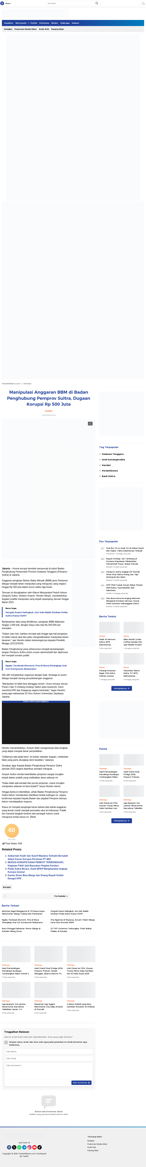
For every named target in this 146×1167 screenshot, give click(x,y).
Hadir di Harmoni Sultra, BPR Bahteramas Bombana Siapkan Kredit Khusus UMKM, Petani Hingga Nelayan (109, 647)
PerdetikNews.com (11, 383)
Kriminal (27, 383)
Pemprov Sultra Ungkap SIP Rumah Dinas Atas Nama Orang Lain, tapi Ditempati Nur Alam (123, 574)
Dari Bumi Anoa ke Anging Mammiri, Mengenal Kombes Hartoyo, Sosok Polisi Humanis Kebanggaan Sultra (123, 601)
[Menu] (2, 3)
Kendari (106, 465)
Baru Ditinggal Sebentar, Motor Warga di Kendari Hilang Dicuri (21, 929)
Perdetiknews (110, 470)
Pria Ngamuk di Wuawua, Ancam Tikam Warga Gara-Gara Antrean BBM (73, 921)
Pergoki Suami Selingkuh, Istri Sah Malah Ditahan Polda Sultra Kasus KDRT (36, 614)
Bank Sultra (108, 476)
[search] (97, 3)
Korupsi (7, 887)
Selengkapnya (121, 688)
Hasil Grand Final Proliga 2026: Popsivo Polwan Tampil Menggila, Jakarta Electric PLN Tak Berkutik (48, 972)
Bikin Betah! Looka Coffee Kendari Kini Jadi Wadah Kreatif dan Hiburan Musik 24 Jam (134, 644)
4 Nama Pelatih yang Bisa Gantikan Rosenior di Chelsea (81, 1005)
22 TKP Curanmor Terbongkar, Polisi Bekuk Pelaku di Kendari (71, 929)
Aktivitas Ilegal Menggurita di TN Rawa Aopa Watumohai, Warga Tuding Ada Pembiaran (23, 912)
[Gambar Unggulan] (48, 558)
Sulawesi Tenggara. (113, 454)
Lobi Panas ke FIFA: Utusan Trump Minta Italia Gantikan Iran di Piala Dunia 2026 (80, 971)
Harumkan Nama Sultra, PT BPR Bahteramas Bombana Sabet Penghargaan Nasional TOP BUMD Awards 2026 (133, 678)
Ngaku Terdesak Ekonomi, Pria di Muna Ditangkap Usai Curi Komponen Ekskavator (36, 667)
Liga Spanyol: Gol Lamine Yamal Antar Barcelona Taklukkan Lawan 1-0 (13, 1006)
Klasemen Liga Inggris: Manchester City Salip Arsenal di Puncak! (48, 1006)
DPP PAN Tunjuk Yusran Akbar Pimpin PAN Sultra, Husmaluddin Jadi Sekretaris (124, 587)
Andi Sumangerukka (113, 459)
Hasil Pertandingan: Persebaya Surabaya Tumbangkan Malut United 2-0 (16, 972)
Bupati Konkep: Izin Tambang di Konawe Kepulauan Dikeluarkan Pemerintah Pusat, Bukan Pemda (122, 561)
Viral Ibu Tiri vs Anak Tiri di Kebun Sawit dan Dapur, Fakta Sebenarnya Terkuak (125, 549)
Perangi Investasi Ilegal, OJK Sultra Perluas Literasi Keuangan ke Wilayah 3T (109, 675)
